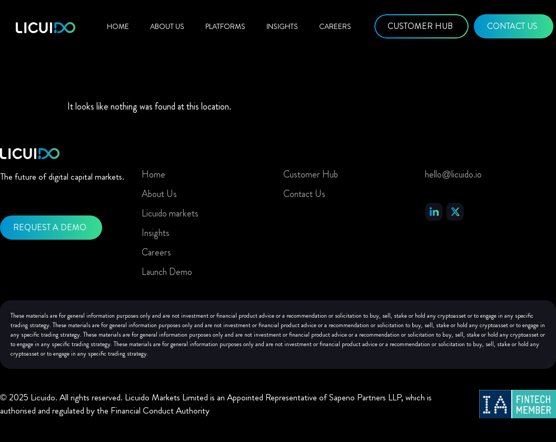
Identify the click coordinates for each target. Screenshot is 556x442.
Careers (335, 26)
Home (118, 26)
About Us (167, 26)
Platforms (225, 26)
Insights (282, 26)
